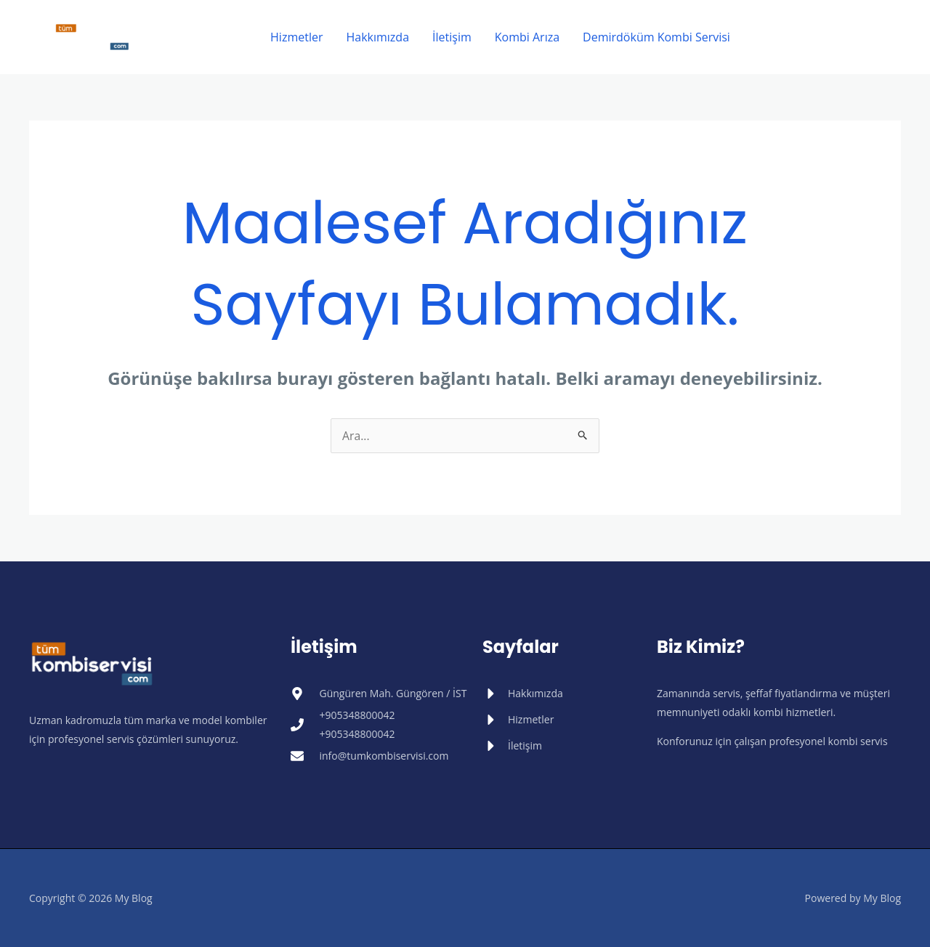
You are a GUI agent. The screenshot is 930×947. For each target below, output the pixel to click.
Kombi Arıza (527, 37)
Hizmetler (296, 37)
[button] (828, 37)
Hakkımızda (377, 37)
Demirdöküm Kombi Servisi (656, 37)
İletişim (452, 37)
